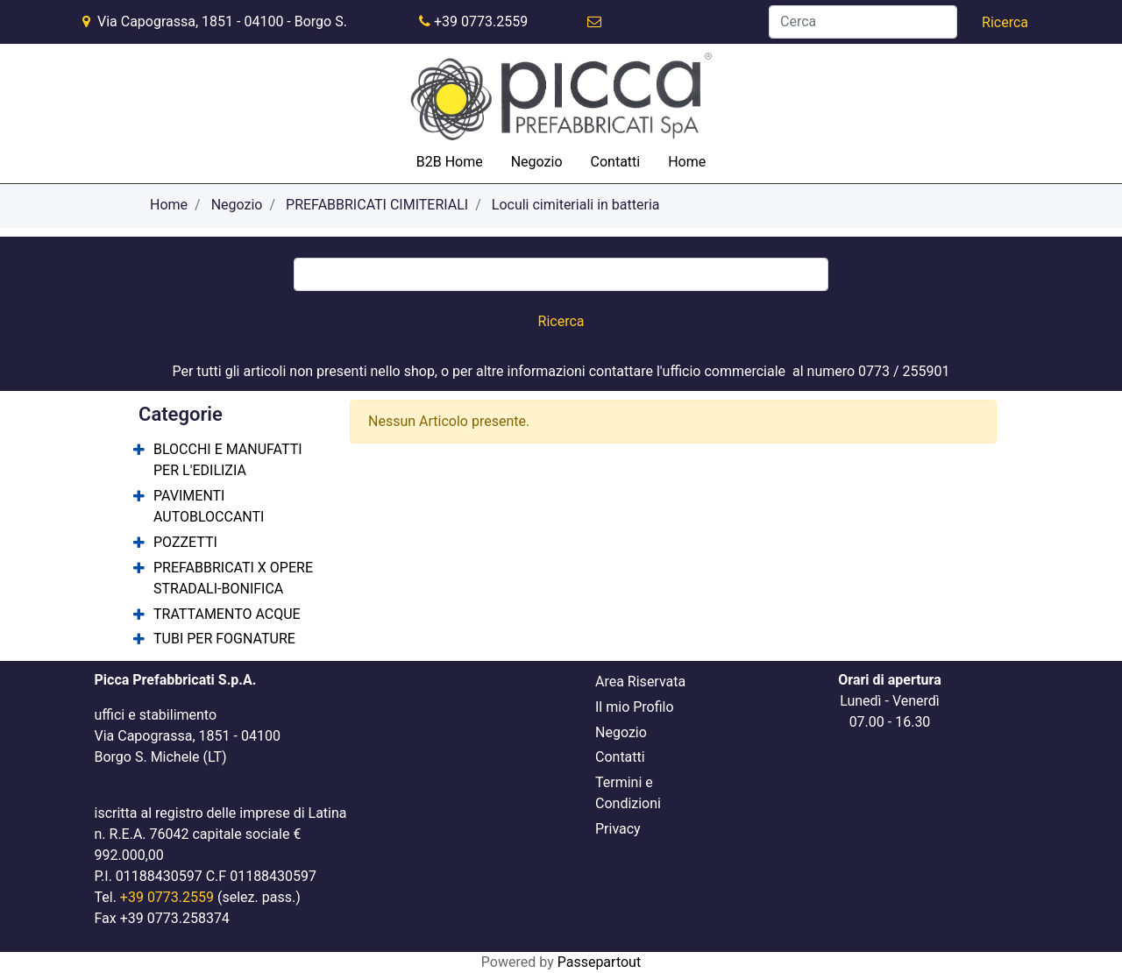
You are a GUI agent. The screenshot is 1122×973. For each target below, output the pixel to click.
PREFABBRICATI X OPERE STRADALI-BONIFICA (233, 578)
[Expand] (139, 451)
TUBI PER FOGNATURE (224, 638)
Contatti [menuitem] (616, 161)
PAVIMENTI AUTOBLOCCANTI (208, 506)
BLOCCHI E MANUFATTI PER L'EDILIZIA (227, 460)
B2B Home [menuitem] (449, 161)
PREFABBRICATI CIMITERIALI (377, 204)
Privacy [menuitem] (618, 828)
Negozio (237, 204)
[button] (1005, 22)
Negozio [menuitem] (537, 161)
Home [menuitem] (687, 161)
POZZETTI (185, 542)
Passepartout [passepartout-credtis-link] (599, 962)
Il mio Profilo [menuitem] (634, 707)
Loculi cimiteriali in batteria (576, 204)
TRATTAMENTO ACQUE (227, 614)
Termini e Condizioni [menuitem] (628, 793)
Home (169, 204)
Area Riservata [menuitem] (640, 681)
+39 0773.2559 (481, 21)
